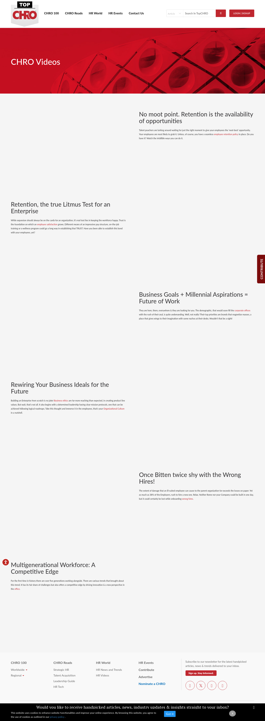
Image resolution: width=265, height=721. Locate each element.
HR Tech (59, 686)
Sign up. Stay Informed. (201, 673)
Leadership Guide (64, 681)
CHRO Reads (74, 13)
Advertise (146, 677)
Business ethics (61, 400)
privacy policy (57, 716)
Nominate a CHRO (152, 684)
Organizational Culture (113, 408)
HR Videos (102, 675)
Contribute (146, 670)
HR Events (115, 13)
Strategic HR (61, 669)
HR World (95, 13)
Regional (17, 675)
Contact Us (136, 13)
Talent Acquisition (65, 675)
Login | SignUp (241, 13)
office (17, 589)
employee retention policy (226, 134)
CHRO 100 (51, 13)
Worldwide (19, 669)
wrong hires (187, 499)
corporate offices (242, 310)
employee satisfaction (47, 224)
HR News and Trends (109, 669)
